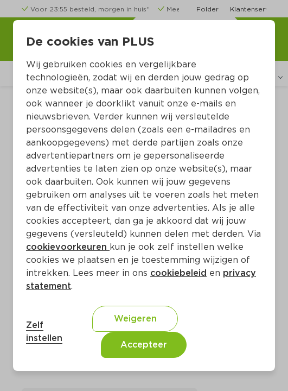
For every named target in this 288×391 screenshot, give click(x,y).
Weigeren (135, 318)
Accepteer (143, 344)
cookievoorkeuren (68, 247)
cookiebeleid (178, 273)
